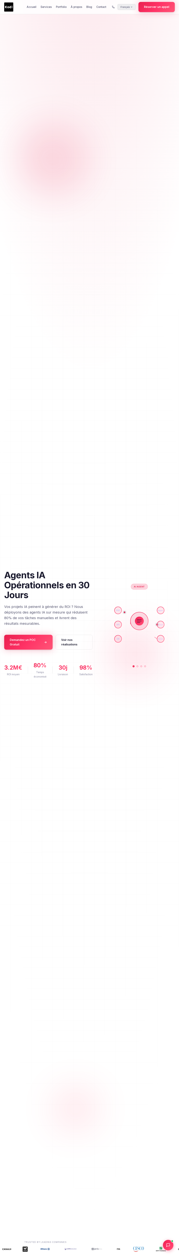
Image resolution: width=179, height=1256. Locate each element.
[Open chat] (168, 1245)
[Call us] (113, 7)
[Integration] (145, 666)
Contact (101, 7)
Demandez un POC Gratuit (28, 642)
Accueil (31, 7)
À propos (76, 7)
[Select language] (126, 7)
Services (46, 7)
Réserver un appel (156, 7)
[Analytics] (141, 666)
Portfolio (61, 7)
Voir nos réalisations (69, 642)
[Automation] (137, 666)
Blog (89, 7)
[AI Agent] (134, 666)
